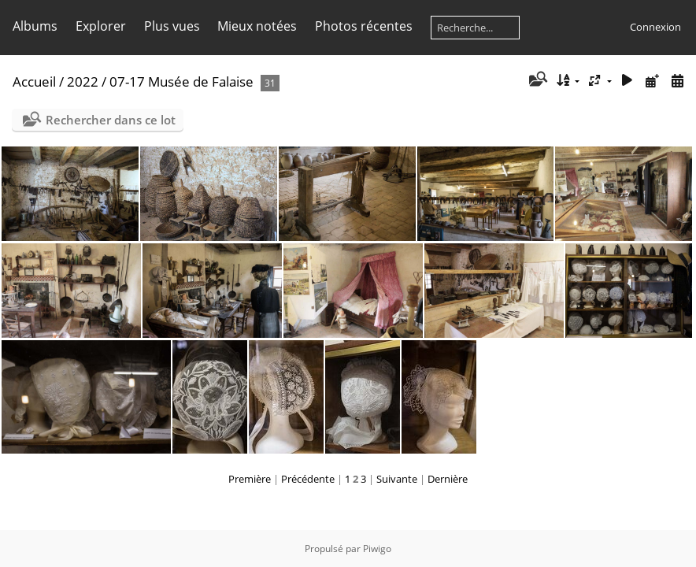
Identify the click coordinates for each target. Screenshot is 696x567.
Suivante (396, 479)
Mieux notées (257, 26)
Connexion (655, 27)
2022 (82, 81)
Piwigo (377, 548)
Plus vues (172, 26)
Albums (35, 26)
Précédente (308, 479)
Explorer (101, 26)
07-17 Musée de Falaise (181, 81)
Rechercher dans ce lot (111, 120)
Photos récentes (364, 26)
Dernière (448, 479)
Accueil (34, 81)
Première (249, 479)
